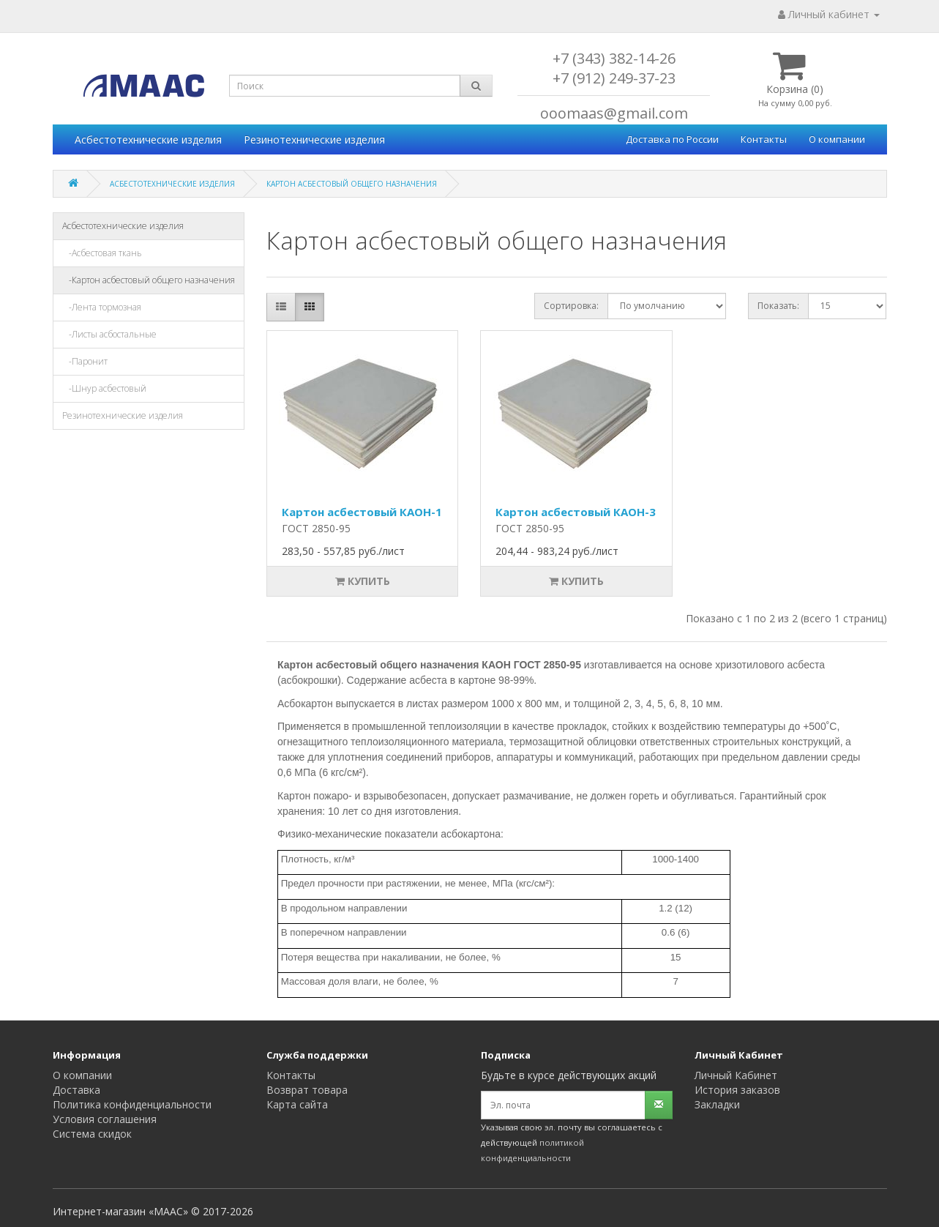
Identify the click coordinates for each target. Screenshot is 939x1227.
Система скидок (92, 1134)
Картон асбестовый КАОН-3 (575, 511)
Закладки (717, 1104)
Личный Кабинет (736, 1075)
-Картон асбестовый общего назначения (148, 280)
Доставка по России (672, 139)
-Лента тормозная (101, 307)
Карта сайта (297, 1104)
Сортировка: (571, 305)
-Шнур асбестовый (104, 388)
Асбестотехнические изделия (148, 139)
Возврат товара (307, 1090)
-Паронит (85, 361)
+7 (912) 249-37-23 (614, 78)
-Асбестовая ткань (102, 253)
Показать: (778, 305)
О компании (837, 139)
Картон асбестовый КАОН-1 (362, 511)
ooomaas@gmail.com (614, 113)
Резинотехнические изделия (314, 139)
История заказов (737, 1090)
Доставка (76, 1090)
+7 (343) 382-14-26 (614, 58)
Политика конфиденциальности (132, 1104)
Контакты (764, 139)
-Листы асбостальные (109, 334)
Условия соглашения (105, 1119)
